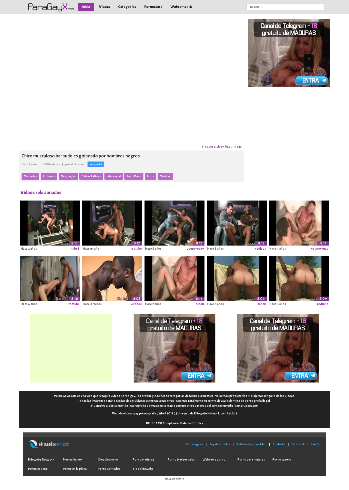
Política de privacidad (251, 444)
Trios (150, 176)
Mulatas (165, 176)
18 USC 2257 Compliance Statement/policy (174, 423)
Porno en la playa (75, 469)
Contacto (279, 444)
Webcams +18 (181, 6)
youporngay (195, 248)
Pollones (49, 176)
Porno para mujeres (251, 459)
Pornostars (153, 6)
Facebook (298, 444)
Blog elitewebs (143, 469)
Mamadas (30, 176)
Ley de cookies (220, 444)
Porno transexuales (181, 459)
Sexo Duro (134, 176)
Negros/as (68, 176)
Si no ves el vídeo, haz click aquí (222, 146)
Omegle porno (108, 459)
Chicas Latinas (91, 176)
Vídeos (104, 6)
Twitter (316, 444)
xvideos (260, 248)
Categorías (127, 6)
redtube (136, 248)
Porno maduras (143, 459)
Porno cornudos (109, 469)
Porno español (38, 469)
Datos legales (194, 444)
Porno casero (281, 459)
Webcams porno (214, 459)
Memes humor (72, 459)
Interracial (114, 176)
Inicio (86, 6)
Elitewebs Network (41, 459)
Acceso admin (174, 478)
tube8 (75, 248)
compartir (96, 164)
